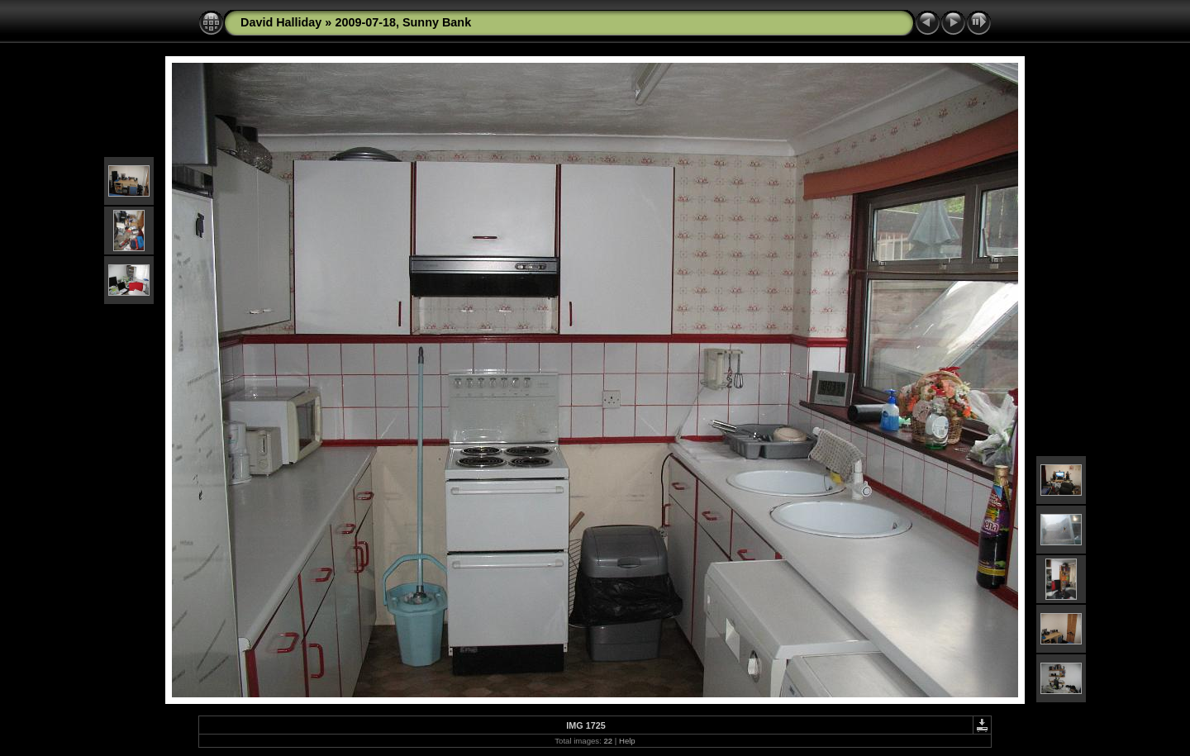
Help (627, 740)
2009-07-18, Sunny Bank (403, 22)
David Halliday (280, 22)
